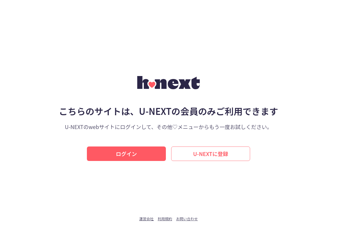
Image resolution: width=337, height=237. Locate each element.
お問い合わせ (187, 218)
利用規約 (165, 218)
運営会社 (146, 218)
